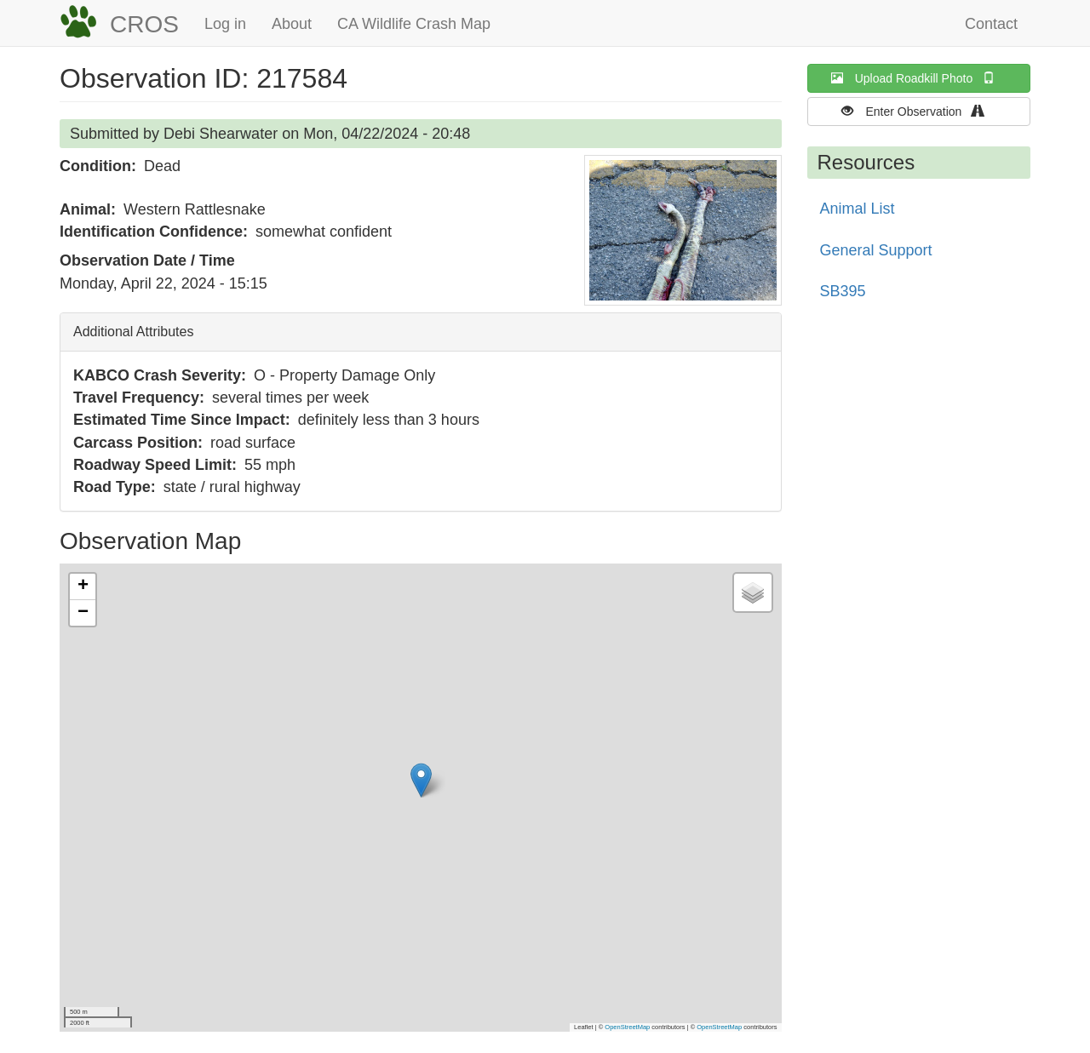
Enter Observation (918, 111)
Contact (991, 23)
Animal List (857, 208)
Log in (225, 23)
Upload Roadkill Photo (919, 78)
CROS (144, 24)
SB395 (843, 291)
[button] (683, 230)
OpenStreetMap (627, 1027)
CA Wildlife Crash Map (413, 23)
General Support (876, 250)
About (292, 23)
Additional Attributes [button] (133, 331)
